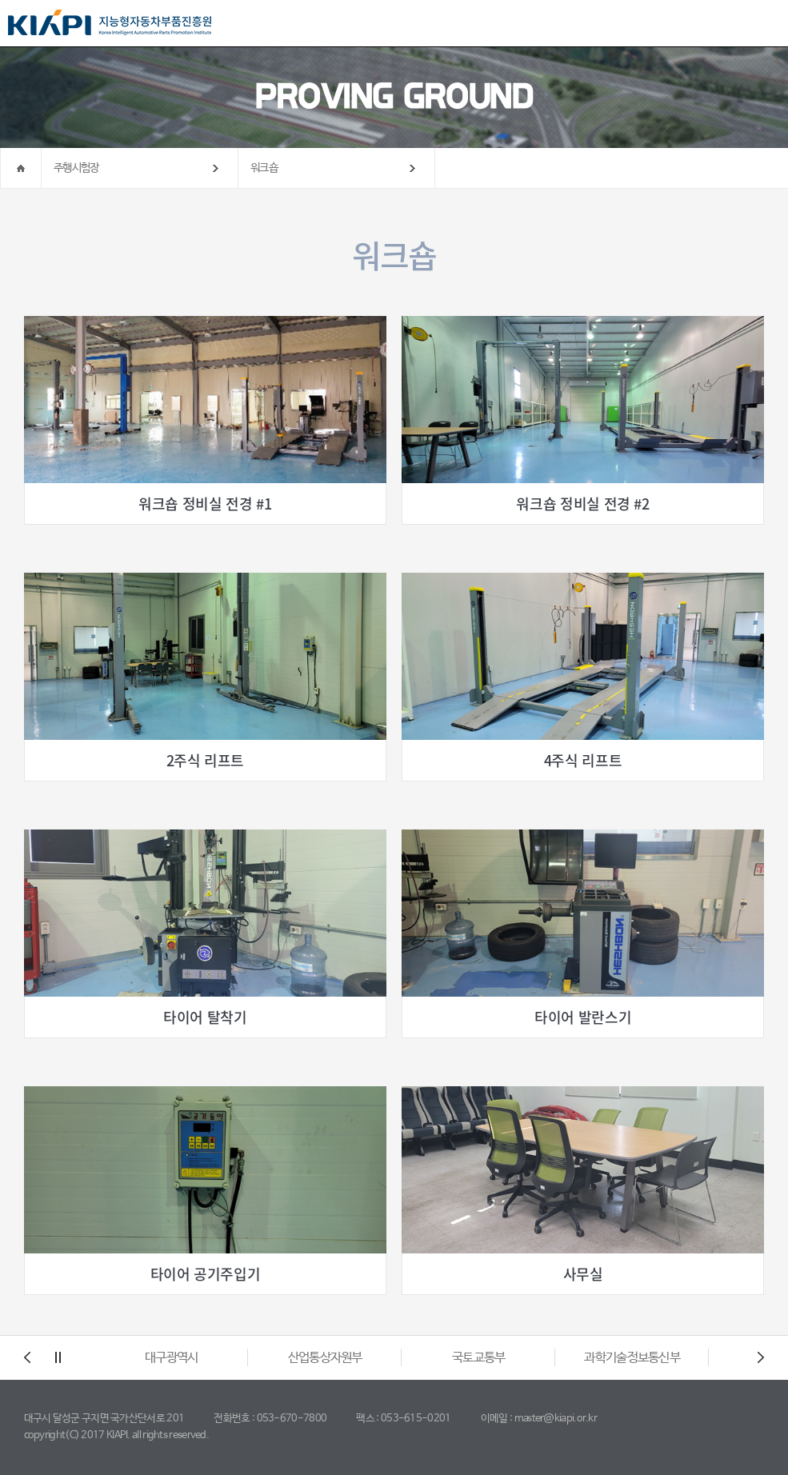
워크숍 (264, 168)
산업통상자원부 (325, 1357)
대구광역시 (171, 1357)
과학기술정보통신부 (632, 1357)
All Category (760, 24)
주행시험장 (76, 168)
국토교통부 (479, 1357)
